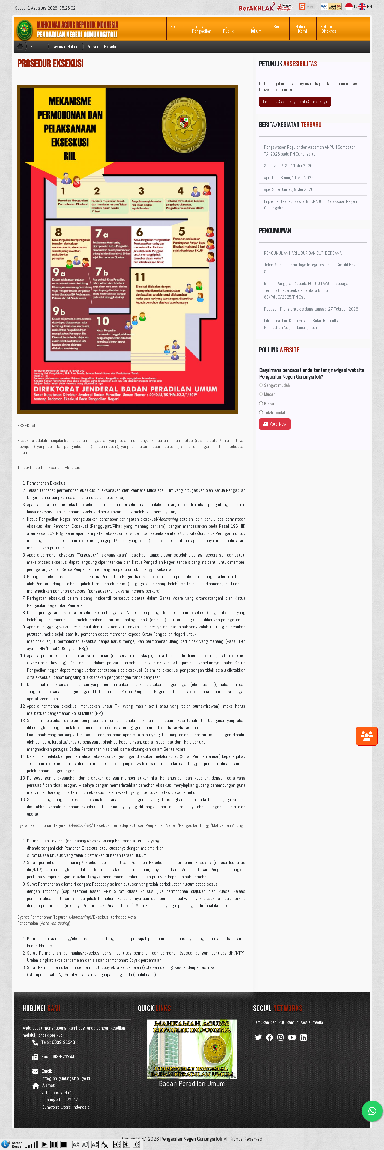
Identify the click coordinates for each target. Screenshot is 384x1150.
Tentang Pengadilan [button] (201, 28)
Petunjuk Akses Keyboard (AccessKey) (295, 101)
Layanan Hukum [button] (255, 28)
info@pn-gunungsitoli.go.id (65, 1078)
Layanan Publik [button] (228, 28)
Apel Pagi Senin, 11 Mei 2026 (289, 177)
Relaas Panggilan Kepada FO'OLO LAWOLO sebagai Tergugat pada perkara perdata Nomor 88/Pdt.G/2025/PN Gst (306, 290)
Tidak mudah (275, 412)
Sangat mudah (277, 385)
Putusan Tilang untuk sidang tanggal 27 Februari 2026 (311, 309)
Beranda (177, 26)
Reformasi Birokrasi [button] (329, 28)
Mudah (269, 394)
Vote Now (275, 424)
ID (351, 6)
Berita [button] (279, 26)
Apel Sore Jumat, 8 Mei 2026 (289, 189)
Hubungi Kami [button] (303, 28)
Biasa (269, 403)
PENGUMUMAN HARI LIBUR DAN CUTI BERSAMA (303, 253)
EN (365, 6)
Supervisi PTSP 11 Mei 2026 (288, 165)
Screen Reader (17, 1144)
